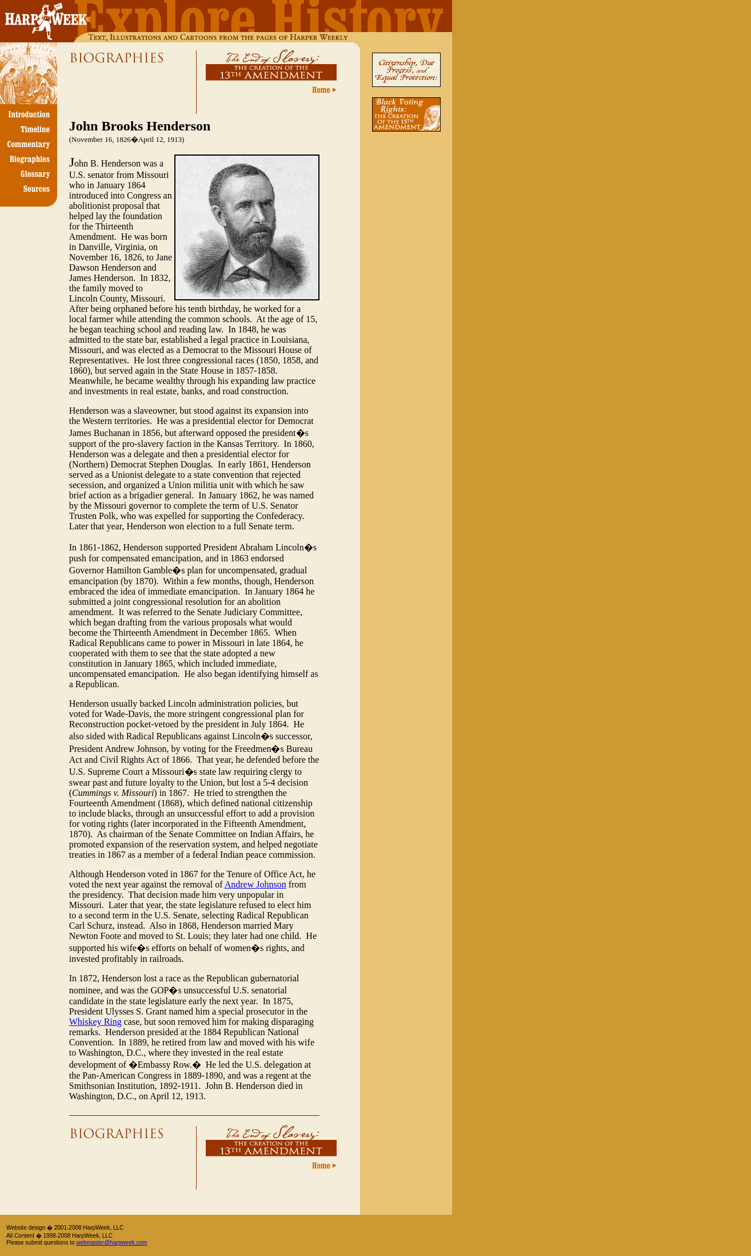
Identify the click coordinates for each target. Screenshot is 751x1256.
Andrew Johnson (255, 884)
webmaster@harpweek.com (111, 1242)
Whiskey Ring (95, 1022)
